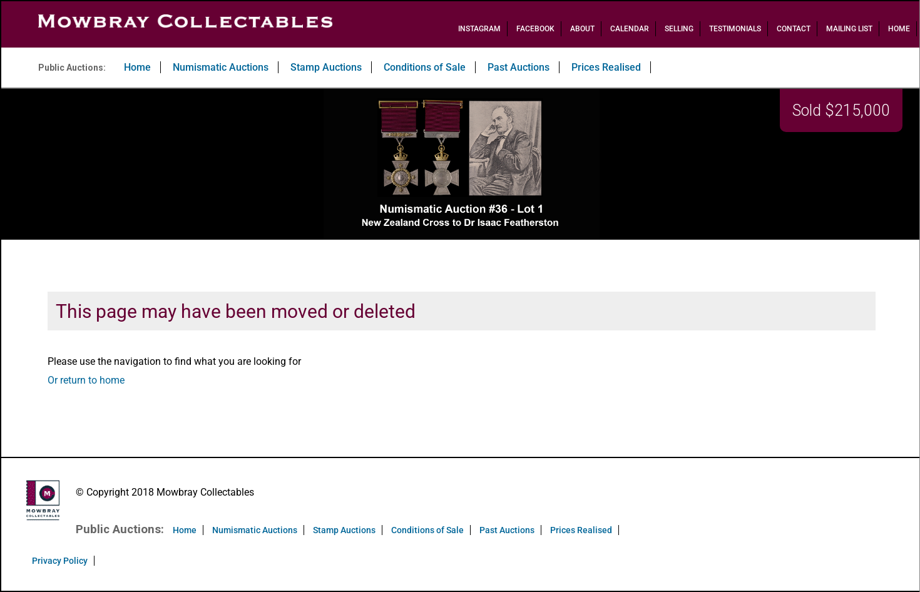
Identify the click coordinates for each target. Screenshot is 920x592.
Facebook (535, 28)
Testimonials (735, 28)
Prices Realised (606, 67)
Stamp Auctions (326, 67)
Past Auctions (518, 67)
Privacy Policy (60, 561)
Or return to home (86, 380)
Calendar (629, 28)
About (582, 28)
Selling (679, 28)
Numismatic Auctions (220, 67)
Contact (793, 28)
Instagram (479, 28)
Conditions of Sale (425, 67)
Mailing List (849, 28)
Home (899, 28)
